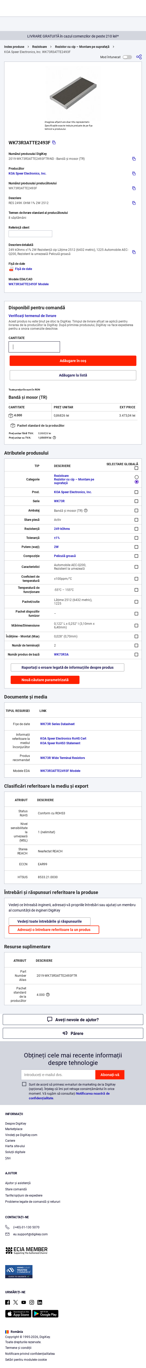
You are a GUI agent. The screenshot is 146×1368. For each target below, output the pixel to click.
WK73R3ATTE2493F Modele (29, 284)
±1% (57, 538)
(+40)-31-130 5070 (22, 1227)
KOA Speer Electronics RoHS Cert (63, 738)
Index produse (14, 47)
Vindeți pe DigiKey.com (21, 1135)
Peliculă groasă (65, 556)
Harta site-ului (15, 1146)
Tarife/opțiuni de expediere (23, 1195)
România (14, 1332)
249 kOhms (62, 529)
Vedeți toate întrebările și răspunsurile (49, 921)
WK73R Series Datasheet (57, 724)
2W (56, 547)
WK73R (59, 501)
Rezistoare (39, 47)
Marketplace (13, 1129)
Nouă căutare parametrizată (45, 680)
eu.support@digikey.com (26, 1234)
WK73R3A (61, 654)
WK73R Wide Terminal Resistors (62, 758)
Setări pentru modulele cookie (26, 1360)
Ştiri (8, 1158)
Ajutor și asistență (18, 1183)
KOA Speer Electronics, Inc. (27, 173)
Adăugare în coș (73, 361)
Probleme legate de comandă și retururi (32, 1202)
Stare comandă (16, 1189)
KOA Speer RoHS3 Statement (60, 743)
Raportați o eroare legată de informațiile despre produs (68, 667)
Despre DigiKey (15, 1123)
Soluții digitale (15, 1152)
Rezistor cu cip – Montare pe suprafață (82, 47)
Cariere (10, 1140)
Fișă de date (20, 269)
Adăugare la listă (73, 375)
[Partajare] (139, 57)
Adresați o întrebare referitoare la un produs (53, 930)
